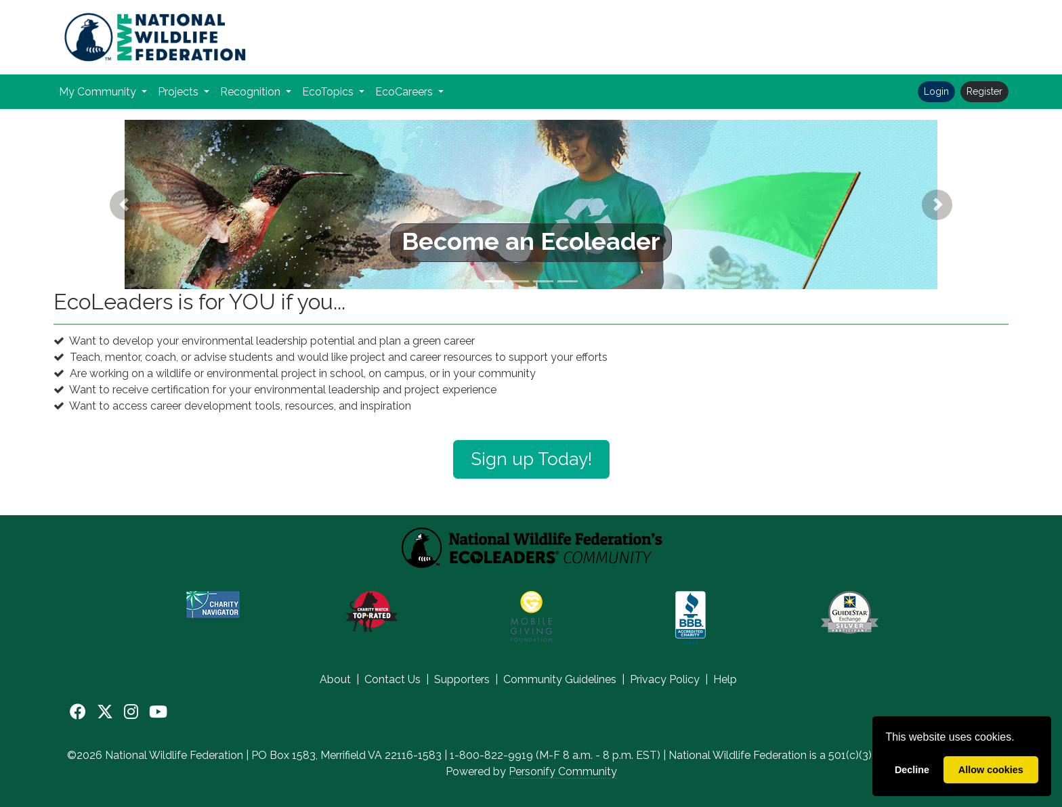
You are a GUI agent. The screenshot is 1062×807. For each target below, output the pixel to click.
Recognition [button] (251, 91)
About (335, 679)
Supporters (462, 679)
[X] (105, 712)
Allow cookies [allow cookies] (990, 769)
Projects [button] (179, 91)
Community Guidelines (559, 679)
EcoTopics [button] (329, 91)
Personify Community (563, 771)
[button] (125, 204)
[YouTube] (158, 712)
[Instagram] (131, 712)
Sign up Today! (531, 459)
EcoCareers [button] (405, 91)
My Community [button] (99, 91)
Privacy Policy (665, 679)
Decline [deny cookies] (912, 769)
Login (936, 91)
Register (984, 91)
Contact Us (392, 679)
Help (725, 679)
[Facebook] (77, 712)
